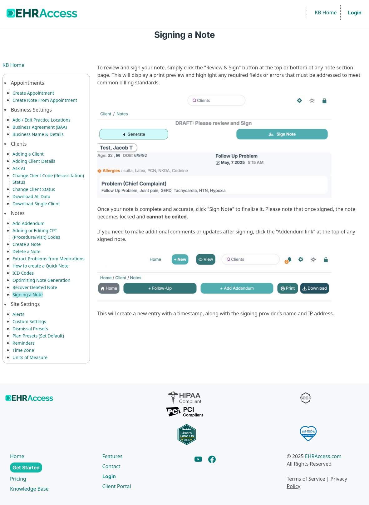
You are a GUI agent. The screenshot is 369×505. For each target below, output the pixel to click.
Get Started (26, 467)
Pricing (18, 479)
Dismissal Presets (30, 328)
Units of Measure (29, 357)
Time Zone (23, 350)
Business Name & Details (37, 134)
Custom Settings (29, 321)
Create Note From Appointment (44, 100)
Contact (111, 466)
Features (112, 456)
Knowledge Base (29, 489)
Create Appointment (33, 93)
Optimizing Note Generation (40, 280)
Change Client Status (34, 189)
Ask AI (19, 168)
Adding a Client (28, 154)
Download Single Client (35, 203)
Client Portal (116, 486)
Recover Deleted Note (35, 287)
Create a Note (26, 244)
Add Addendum (28, 223)
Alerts (18, 314)
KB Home (326, 12)
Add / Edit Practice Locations (42, 119)
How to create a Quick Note (40, 265)
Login (355, 12)
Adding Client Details (33, 161)
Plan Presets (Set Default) (38, 335)
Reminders (23, 343)
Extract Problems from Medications (48, 258)
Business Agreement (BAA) (40, 127)
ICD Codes (23, 273)
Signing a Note (27, 294)
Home (17, 456)
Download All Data (31, 196)
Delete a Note (26, 251)
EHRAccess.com (325, 456)
